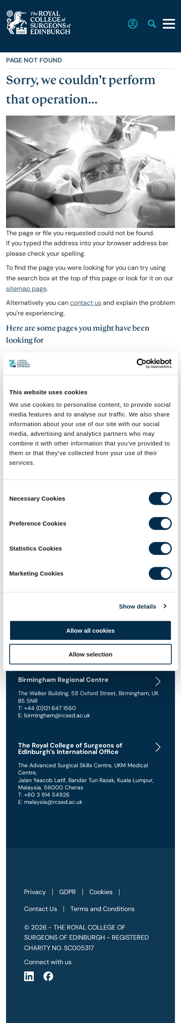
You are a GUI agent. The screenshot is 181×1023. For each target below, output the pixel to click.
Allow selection (90, 653)
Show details (137, 606)
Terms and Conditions (102, 909)
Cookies (101, 892)
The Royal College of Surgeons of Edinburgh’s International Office (70, 748)
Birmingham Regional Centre (63, 680)
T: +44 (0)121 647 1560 (47, 708)
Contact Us (40, 909)
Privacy (35, 892)
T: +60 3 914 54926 (44, 794)
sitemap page (26, 288)
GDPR (67, 892)
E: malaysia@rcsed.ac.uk (50, 802)
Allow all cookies (90, 630)
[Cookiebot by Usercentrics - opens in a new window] (136, 363)
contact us (85, 302)
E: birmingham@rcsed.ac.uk (54, 715)
